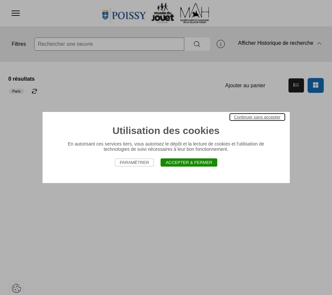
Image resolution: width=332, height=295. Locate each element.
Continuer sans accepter (257, 117)
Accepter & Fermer (189, 162)
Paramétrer (134, 162)
